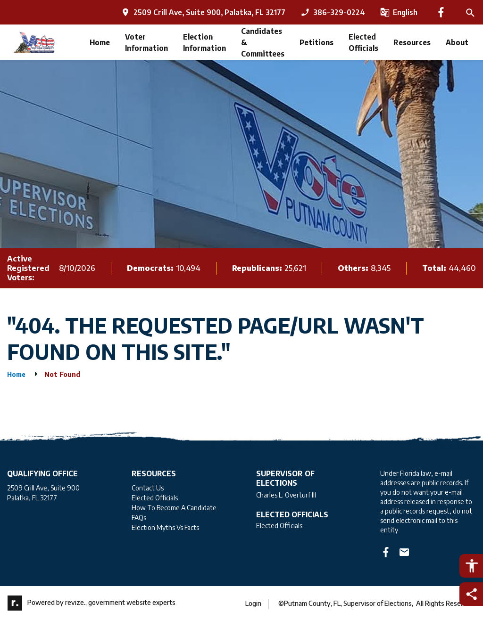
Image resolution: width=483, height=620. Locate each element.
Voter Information (146, 42)
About (457, 42)
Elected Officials (363, 42)
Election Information (204, 42)
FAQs (139, 518)
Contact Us (148, 488)
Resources (412, 42)
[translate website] (398, 12)
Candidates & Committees (262, 42)
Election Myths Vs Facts (165, 527)
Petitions (316, 42)
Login (253, 603)
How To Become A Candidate (174, 508)
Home (100, 42)
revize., (76, 602)
